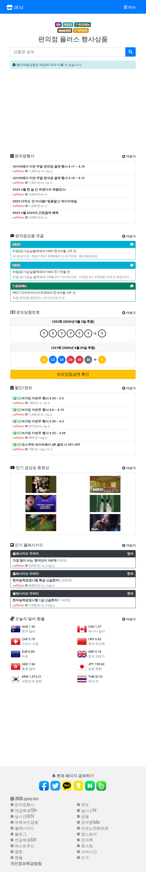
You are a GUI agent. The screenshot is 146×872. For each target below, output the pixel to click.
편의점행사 (22, 804)
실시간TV (86, 810)
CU (58, 24)
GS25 (68, 24)
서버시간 (87, 851)
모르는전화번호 (93, 828)
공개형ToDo (88, 822)
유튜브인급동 (24, 822)
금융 (83, 816)
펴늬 (15, 7)
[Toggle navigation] (130, 7)
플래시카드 (22, 828)
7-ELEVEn (82, 24)
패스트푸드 (22, 845)
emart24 (64, 30)
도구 (83, 857)
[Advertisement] (73, 113)
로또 (83, 804)
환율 (16, 857)
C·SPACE (81, 30)
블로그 (18, 834)
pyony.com (31, 798)
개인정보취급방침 (26, 863)
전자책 (85, 840)
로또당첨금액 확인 (73, 374)
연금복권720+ (23, 810)
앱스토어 (87, 834)
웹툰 (16, 851)
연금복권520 (23, 840)
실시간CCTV (22, 816)
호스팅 (85, 845)
